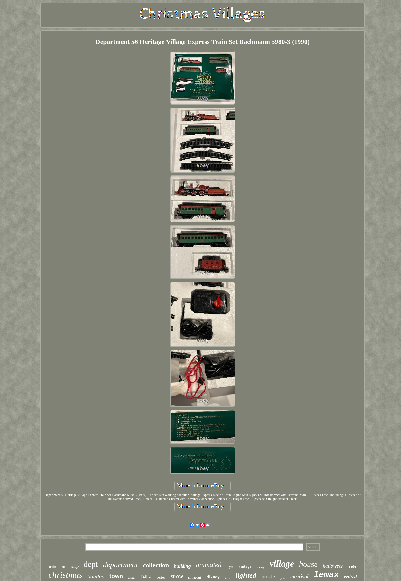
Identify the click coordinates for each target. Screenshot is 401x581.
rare (146, 575)
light (131, 577)
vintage (245, 566)
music (268, 577)
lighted (245, 575)
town (116, 576)
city (227, 577)
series (161, 577)
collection (156, 565)
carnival (299, 576)
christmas (65, 574)
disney (213, 576)
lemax (326, 575)
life (63, 567)
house (308, 564)
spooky (260, 567)
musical (195, 577)
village (282, 564)
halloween (333, 566)
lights (230, 567)
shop (75, 566)
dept (91, 564)
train (53, 567)
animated (209, 565)
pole (282, 578)
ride (352, 566)
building (182, 566)
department (120, 564)
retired (350, 576)
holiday (95, 576)
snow (177, 576)
